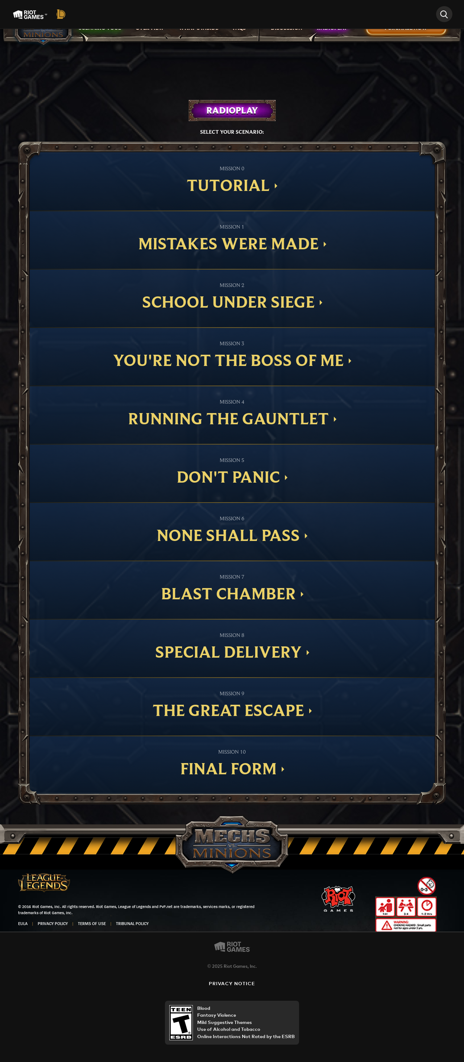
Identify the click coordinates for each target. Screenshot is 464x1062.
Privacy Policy (53, 923)
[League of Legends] (62, 14)
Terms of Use (92, 923)
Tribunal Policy (132, 923)
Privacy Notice (232, 984)
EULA (23, 923)
